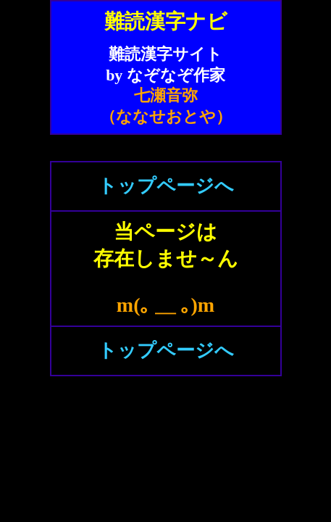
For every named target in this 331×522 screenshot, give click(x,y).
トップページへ (166, 185)
